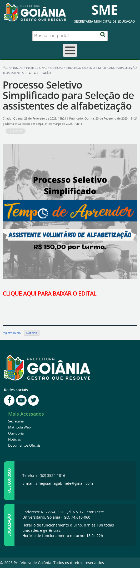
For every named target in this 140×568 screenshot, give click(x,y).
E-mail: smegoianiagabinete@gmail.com (57, 483)
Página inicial (12, 68)
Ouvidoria (16, 433)
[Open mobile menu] (70, 50)
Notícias (56, 68)
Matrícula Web (19, 427)
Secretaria (16, 421)
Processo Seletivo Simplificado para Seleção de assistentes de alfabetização (68, 95)
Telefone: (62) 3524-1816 (43, 475)
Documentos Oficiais (24, 445)
